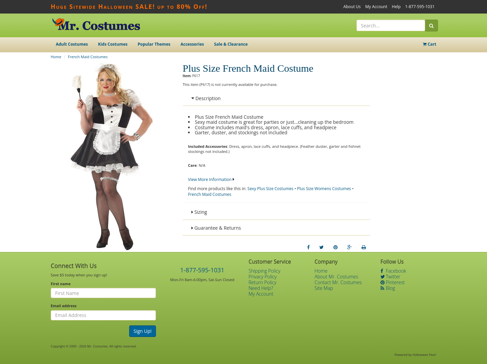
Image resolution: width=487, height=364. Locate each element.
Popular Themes (154, 44)
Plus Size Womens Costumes (324, 188)
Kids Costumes (112, 44)
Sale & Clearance (231, 44)
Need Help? (261, 288)
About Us (352, 6)
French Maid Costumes (88, 56)
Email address (63, 305)
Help (396, 6)
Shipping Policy (264, 271)
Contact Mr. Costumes (338, 282)
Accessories (192, 44)
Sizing (199, 212)
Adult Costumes (72, 44)
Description (206, 98)
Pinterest (392, 282)
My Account (376, 6)
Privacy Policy (263, 276)
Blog (387, 288)
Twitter (390, 276)
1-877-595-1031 (420, 6)
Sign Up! (143, 331)
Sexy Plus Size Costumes (271, 188)
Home (56, 56)
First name (61, 283)
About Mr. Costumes (336, 276)
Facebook (393, 271)
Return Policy (262, 282)
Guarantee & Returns (216, 228)
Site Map (324, 288)
